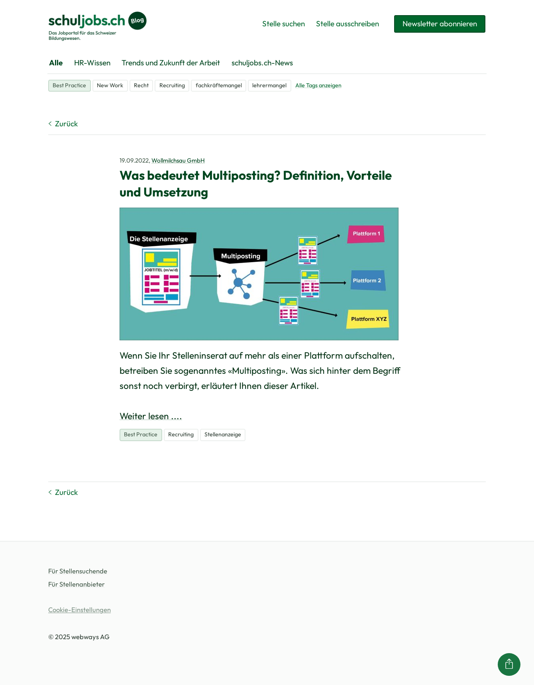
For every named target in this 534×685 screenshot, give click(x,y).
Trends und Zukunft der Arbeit (171, 62)
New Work (110, 85)
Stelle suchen (283, 23)
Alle (56, 62)
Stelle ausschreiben (347, 23)
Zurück (63, 123)
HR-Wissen (92, 62)
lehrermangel (269, 85)
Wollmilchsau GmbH (178, 160)
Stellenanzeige (222, 434)
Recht (141, 85)
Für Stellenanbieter (76, 584)
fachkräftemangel (219, 85)
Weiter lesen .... (151, 416)
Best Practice (69, 85)
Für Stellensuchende (77, 571)
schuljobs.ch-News (262, 62)
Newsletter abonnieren (439, 23)
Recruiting (172, 85)
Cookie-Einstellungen (79, 610)
